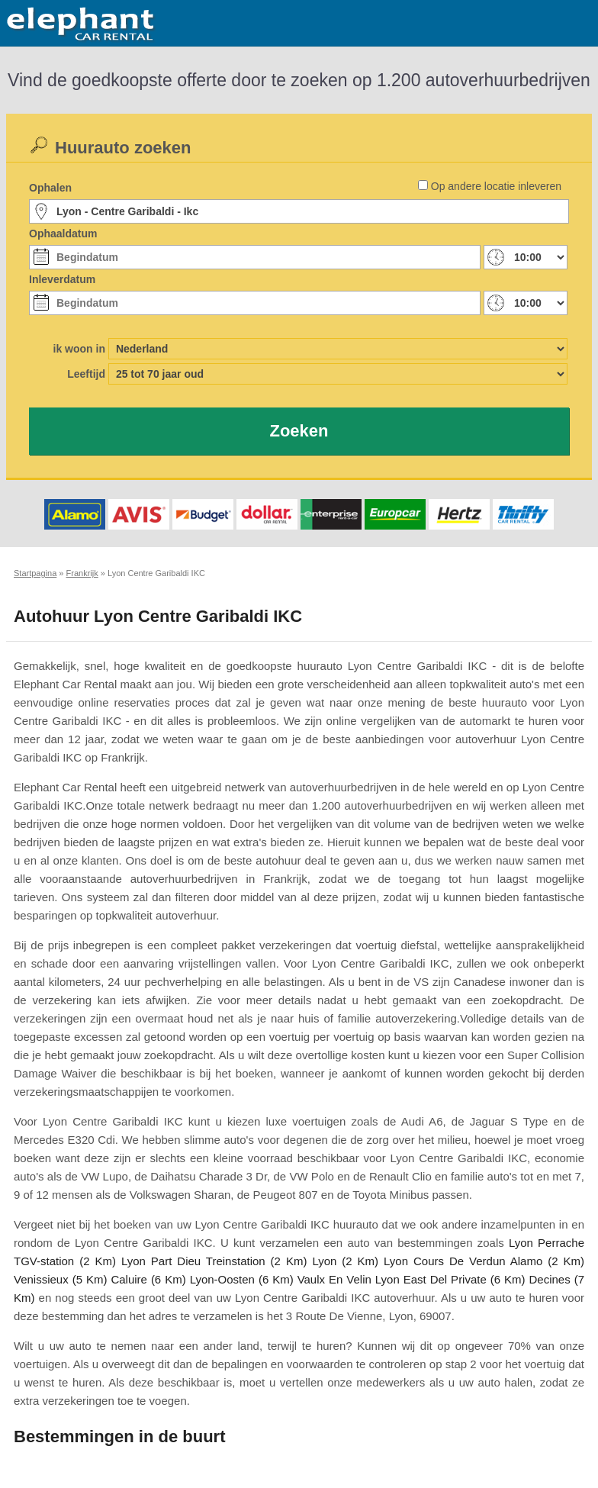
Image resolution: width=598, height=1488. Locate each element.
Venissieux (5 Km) (60, 1279)
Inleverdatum (62, 279)
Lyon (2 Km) (345, 1260)
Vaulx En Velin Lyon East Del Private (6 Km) (411, 1279)
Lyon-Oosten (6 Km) (242, 1279)
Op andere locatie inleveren (496, 186)
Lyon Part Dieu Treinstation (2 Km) (214, 1260)
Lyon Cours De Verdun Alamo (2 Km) (484, 1260)
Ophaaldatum (63, 233)
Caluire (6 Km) (148, 1279)
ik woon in (79, 349)
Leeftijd (86, 374)
